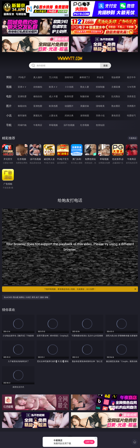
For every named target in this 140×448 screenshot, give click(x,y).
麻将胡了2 (85, 77)
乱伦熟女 (115, 96)
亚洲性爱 (22, 96)
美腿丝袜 (84, 105)
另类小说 (100, 115)
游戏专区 (69, 77)
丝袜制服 (100, 86)
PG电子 (22, 77)
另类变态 (131, 96)
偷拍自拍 (37, 96)
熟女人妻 (84, 86)
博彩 (9, 77)
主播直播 (115, 86)
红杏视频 (84, 125)
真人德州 (37, 77)
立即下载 (89, 442)
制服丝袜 (84, 96)
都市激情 (22, 115)
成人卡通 (53, 96)
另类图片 (131, 105)
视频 (9, 87)
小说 (9, 115)
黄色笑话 (115, 115)
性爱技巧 (131, 115)
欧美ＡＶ (53, 86)
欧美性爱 (69, 96)
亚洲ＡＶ (22, 86)
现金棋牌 (115, 77)
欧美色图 (53, 105)
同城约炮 (22, 125)
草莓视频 (53, 125)
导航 (9, 125)
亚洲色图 (37, 105)
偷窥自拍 (22, 105)
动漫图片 (69, 105)
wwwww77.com (70, 58)
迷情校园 (84, 115)
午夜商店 (37, 125)
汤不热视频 (69, 125)
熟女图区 (115, 105)
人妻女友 (53, 115)
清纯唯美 (100, 105)
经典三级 (100, 96)
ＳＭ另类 (131, 86)
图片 (9, 106)
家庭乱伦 (37, 115)
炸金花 (100, 77)
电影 (9, 96)
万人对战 (53, 77)
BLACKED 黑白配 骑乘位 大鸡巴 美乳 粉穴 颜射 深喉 (26, 297)
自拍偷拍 (37, 86)
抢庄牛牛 (131, 77)
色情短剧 (100, 125)
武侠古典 (69, 115)
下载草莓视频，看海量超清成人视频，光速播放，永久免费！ (90, 289)
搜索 (105, 65)
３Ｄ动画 (69, 86)
